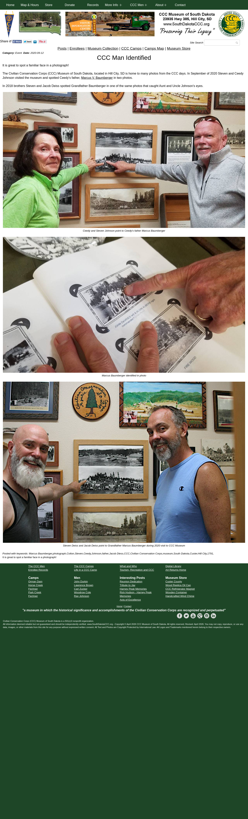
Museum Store (178, 48)
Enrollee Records (38, 569)
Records (93, 5)
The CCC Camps (84, 566)
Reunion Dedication (131, 581)
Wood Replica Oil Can (178, 585)
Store (48, 5)
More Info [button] (111, 5)
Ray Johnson (81, 596)
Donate (70, 5)
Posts (62, 48)
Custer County (173, 581)
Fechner (33, 588)
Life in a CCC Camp (85, 569)
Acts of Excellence (130, 599)
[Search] (222, 43)
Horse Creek (35, 585)
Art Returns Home (175, 569)
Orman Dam (35, 581)
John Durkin (81, 581)
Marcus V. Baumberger (97, 77)
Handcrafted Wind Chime (179, 596)
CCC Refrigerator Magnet (180, 588)
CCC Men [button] (137, 5)
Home (10, 5)
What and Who (128, 566)
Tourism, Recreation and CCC (137, 569)
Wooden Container (176, 592)
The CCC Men (36, 566)
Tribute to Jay (127, 585)
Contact (180, 5)
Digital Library (173, 566)
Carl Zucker (80, 588)
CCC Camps (131, 48)
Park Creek (34, 592)
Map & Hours (30, 5)
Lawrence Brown (83, 585)
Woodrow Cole (82, 592)
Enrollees (77, 48)
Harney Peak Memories (133, 588)
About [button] (159, 5)
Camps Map (154, 48)
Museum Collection (103, 48)
